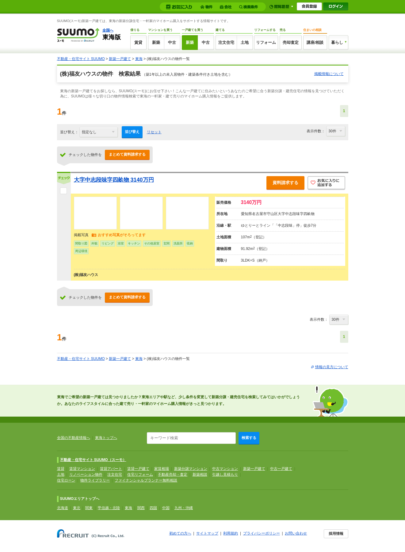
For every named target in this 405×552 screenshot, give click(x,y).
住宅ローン (66, 480)
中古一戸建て (281, 469)
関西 (141, 508)
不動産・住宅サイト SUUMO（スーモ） (93, 460)
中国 (166, 508)
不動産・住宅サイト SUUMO (81, 59)
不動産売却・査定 (172, 474)
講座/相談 (315, 42)
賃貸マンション (82, 469)
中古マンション (225, 469)
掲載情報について (329, 74)
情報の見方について (331, 367)
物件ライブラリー (95, 480)
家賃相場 (161, 469)
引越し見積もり (225, 474)
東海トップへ (106, 438)
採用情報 (336, 533)
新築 (156, 42)
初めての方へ (180, 533)
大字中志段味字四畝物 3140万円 (114, 180)
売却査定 (291, 42)
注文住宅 (226, 42)
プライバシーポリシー (261, 533)
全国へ (107, 30)
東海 (139, 59)
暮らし (337, 42)
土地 (245, 42)
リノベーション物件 (85, 474)
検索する (249, 438)
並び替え (132, 132)
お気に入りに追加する (326, 183)
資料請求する (285, 182)
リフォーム (266, 42)
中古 (172, 42)
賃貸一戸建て (138, 469)
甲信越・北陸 (109, 508)
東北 (76, 508)
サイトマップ (207, 533)
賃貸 (138, 42)
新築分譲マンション (190, 469)
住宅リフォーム (140, 474)
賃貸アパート (111, 469)
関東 (89, 508)
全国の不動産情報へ (73, 438)
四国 (153, 508)
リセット (154, 132)
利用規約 (230, 533)
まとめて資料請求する (127, 154)
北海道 (62, 508)
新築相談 (200, 474)
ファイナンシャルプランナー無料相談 (146, 480)
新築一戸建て (120, 59)
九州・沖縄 (183, 508)
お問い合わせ (296, 533)
